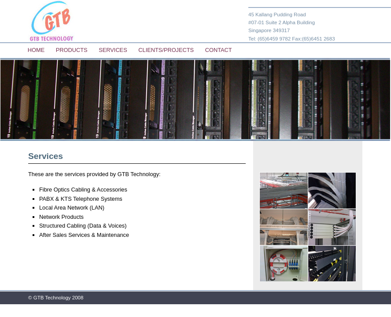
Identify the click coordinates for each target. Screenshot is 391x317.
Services (113, 50)
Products (72, 50)
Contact (218, 50)
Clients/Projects (166, 50)
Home (36, 50)
